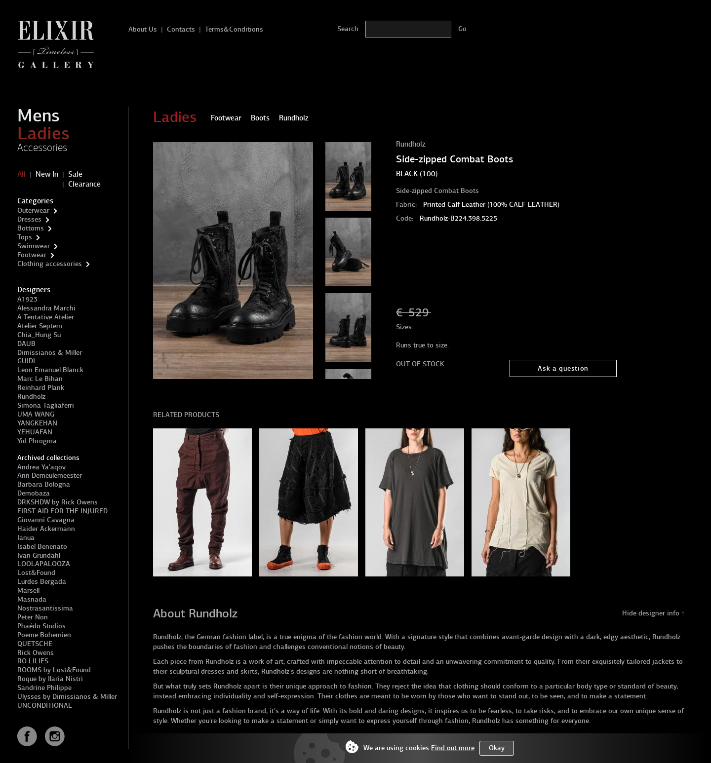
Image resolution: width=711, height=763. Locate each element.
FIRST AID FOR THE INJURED (62, 511)
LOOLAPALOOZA (43, 564)
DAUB (26, 344)
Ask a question (563, 368)
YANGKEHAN (37, 423)
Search (347, 29)
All (21, 174)
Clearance (84, 184)
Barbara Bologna (43, 484)
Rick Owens (35, 653)
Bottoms (30, 228)
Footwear (31, 255)
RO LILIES (32, 661)
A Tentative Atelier (45, 317)
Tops (24, 237)
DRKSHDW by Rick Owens (57, 502)
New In (47, 174)
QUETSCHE (34, 644)
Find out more (452, 748)
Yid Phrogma (37, 441)
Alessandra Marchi (46, 308)
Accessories (42, 147)
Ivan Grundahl (38, 555)
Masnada (31, 599)
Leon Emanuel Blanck (50, 370)
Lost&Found (36, 573)
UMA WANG (35, 414)
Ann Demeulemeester (49, 475)
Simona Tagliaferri (45, 405)
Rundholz (31, 396)
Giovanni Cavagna (46, 520)
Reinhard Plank (40, 387)
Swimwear (33, 246)
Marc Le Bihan (40, 379)
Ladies (43, 133)
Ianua (26, 538)
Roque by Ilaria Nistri (50, 679)
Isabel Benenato (42, 546)
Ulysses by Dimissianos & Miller (67, 696)
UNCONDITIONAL (44, 705)
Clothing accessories (49, 264)
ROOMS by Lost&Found (54, 670)
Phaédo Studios (41, 626)
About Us (142, 29)
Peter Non (32, 617)
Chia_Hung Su (39, 335)
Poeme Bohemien (44, 635)
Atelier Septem (39, 326)
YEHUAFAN (34, 432)
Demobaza (33, 493)
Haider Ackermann (46, 529)
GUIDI (26, 361)
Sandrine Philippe (44, 688)
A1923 (27, 299)
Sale (75, 174)
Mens (38, 115)
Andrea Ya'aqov (41, 467)
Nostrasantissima (45, 608)
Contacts (181, 29)
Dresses (29, 219)
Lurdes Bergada (41, 581)
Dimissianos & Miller (49, 352)
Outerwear (33, 210)
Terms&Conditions (234, 29)
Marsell (28, 590)
